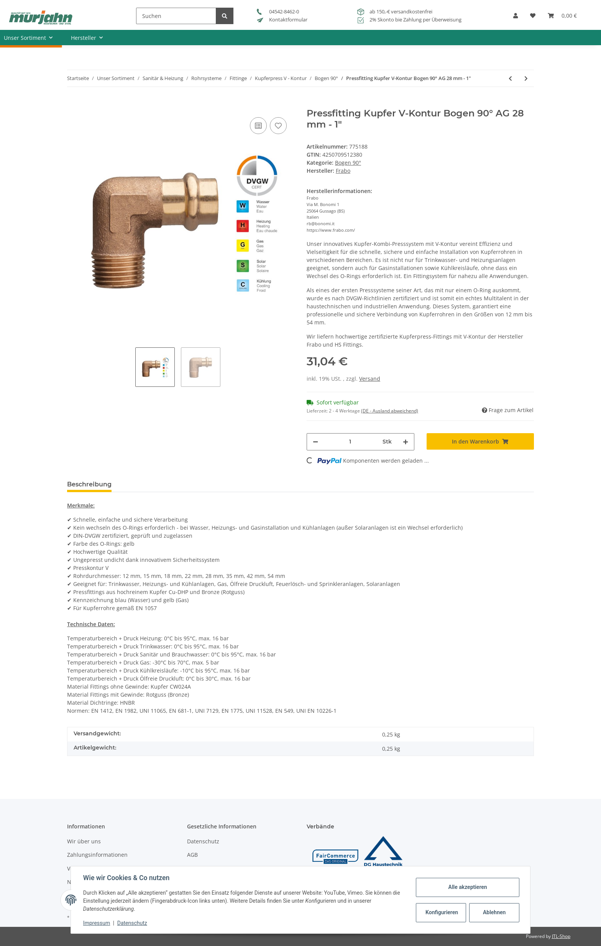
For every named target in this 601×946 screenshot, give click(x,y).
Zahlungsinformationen (97, 854)
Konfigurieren (441, 912)
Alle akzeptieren (467, 887)
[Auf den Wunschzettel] (278, 125)
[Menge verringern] (315, 442)
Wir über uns (84, 841)
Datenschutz (203, 841)
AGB (192, 854)
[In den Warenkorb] (73, 104)
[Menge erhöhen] (405, 442)
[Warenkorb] (562, 18)
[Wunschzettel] (533, 18)
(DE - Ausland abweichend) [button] (389, 411)
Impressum (96, 923)
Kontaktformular (281, 19)
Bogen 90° (348, 162)
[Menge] (350, 442)
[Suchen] (176, 16)
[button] (515, 18)
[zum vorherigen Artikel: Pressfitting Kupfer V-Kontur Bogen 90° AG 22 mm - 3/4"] (510, 78)
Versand (369, 378)
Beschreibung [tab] (89, 484)
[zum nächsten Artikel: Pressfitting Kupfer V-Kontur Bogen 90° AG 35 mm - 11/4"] (526, 78)
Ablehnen (494, 912)
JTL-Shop (561, 936)
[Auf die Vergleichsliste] (258, 125)
